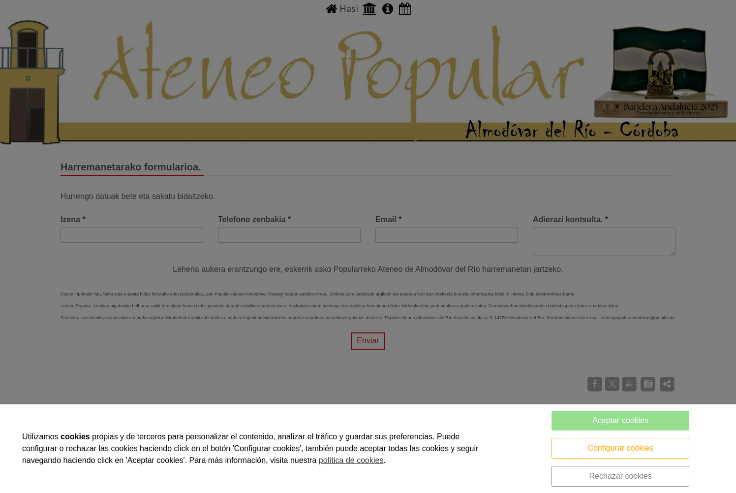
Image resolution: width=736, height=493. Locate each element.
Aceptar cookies (620, 420)
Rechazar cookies (620, 476)
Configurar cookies (620, 448)
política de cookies (351, 460)
